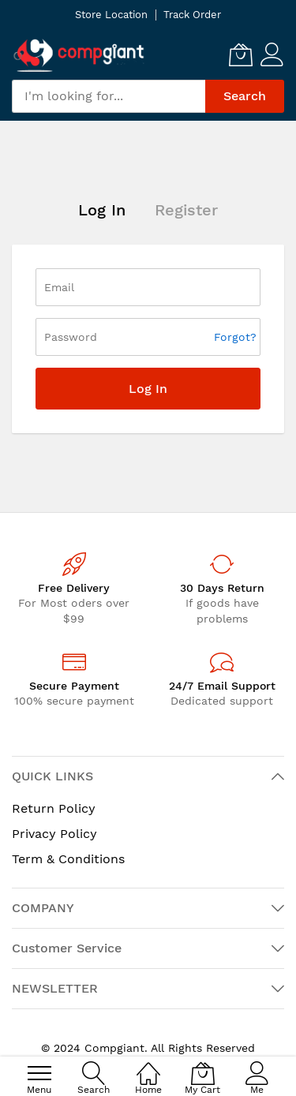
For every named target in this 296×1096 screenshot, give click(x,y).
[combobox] (108, 96)
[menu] (39, 1073)
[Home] (148, 1064)
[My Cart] (241, 54)
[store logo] (79, 55)
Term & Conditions (68, 858)
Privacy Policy (54, 833)
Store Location (111, 15)
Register (186, 209)
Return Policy (54, 808)
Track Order (192, 15)
